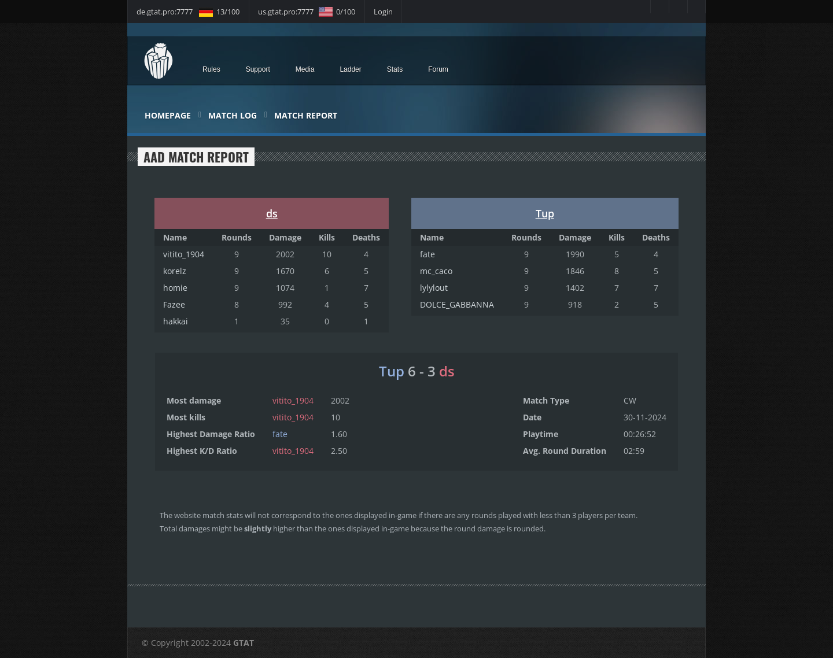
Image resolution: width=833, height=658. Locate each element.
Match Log (232, 115)
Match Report (305, 115)
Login (383, 11)
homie (175, 287)
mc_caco (436, 270)
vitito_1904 (183, 254)
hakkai (175, 321)
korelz (174, 270)
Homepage (168, 115)
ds (272, 213)
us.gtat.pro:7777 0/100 (306, 11)
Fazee (174, 304)
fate (427, 254)
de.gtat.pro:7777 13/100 (188, 11)
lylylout (434, 287)
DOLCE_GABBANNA (457, 304)
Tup (545, 213)
